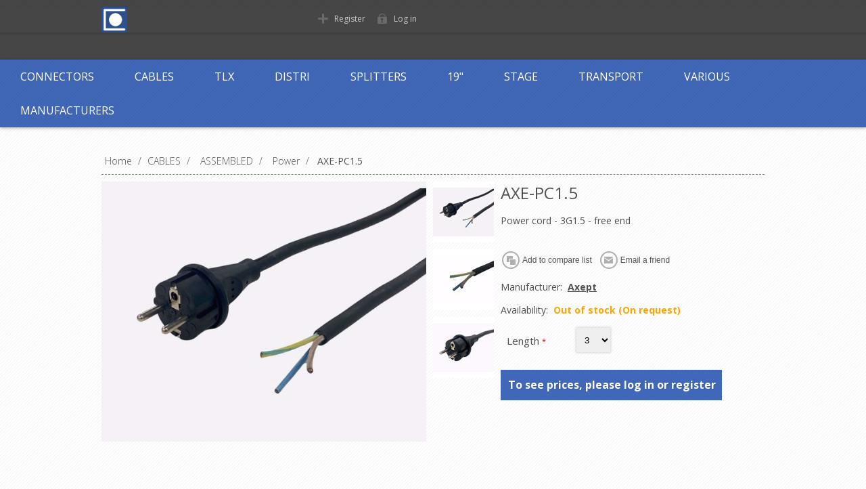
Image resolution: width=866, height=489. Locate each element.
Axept (582, 286)
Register (349, 18)
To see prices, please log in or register (612, 384)
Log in (405, 18)
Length (524, 340)
